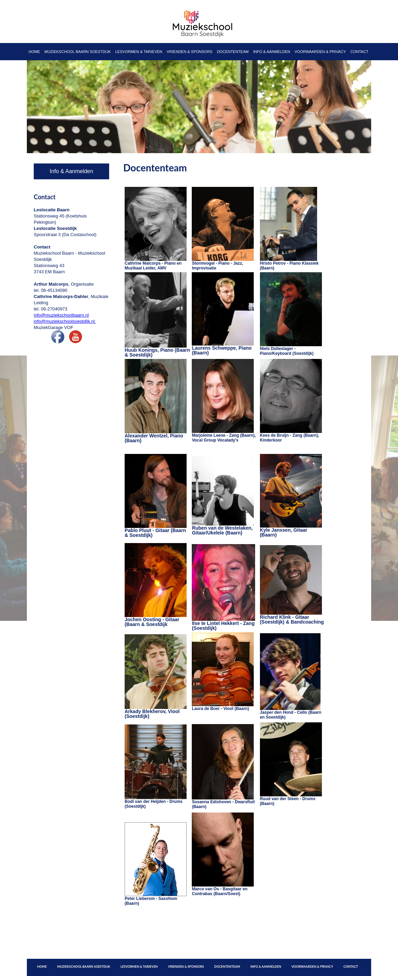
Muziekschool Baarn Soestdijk (77, 52)
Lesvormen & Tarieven (139, 52)
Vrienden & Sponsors (189, 52)
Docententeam (233, 52)
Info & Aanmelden (271, 52)
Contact (359, 52)
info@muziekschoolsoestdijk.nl (65, 321)
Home (34, 52)
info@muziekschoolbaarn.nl (61, 315)
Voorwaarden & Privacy (320, 52)
